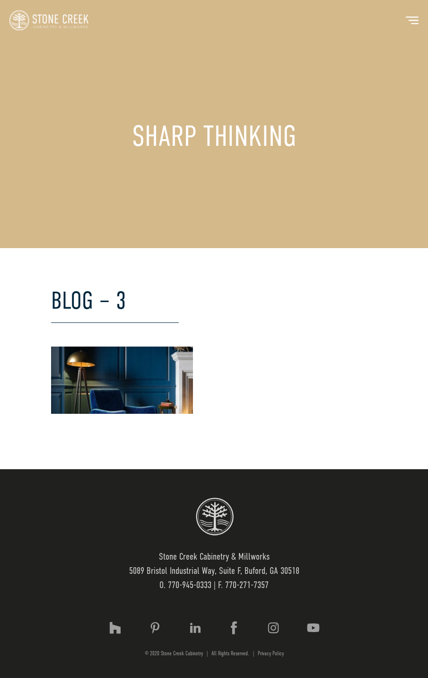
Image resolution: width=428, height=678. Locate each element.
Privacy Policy (271, 653)
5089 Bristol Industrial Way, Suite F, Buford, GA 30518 (214, 570)
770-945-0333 (189, 585)
